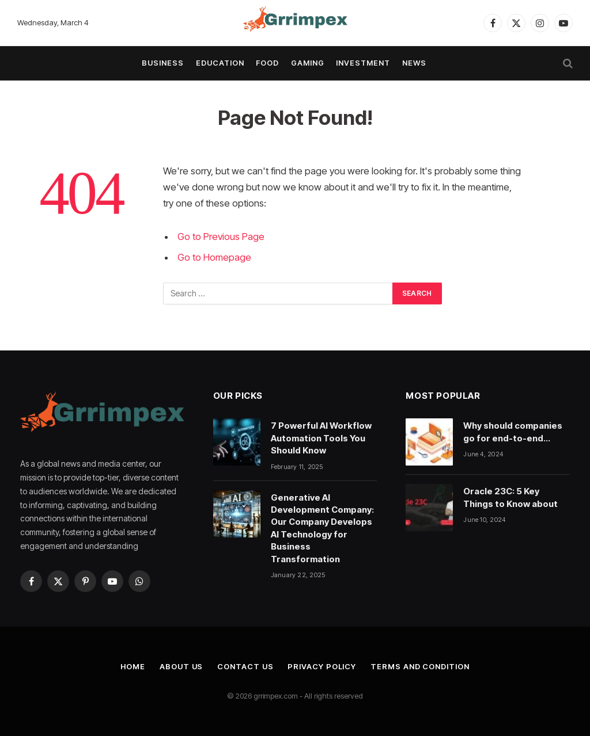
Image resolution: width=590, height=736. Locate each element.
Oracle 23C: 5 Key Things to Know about (510, 497)
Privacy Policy (322, 666)
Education (220, 63)
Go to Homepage (214, 257)
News (414, 63)
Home (132, 666)
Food (267, 63)
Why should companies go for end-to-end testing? (512, 432)
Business (163, 63)
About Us (181, 666)
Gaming (307, 63)
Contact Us (245, 666)
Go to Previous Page (220, 236)
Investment (363, 63)
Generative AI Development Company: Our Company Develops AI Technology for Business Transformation (322, 528)
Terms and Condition (419, 666)
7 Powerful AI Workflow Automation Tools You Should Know (321, 438)
